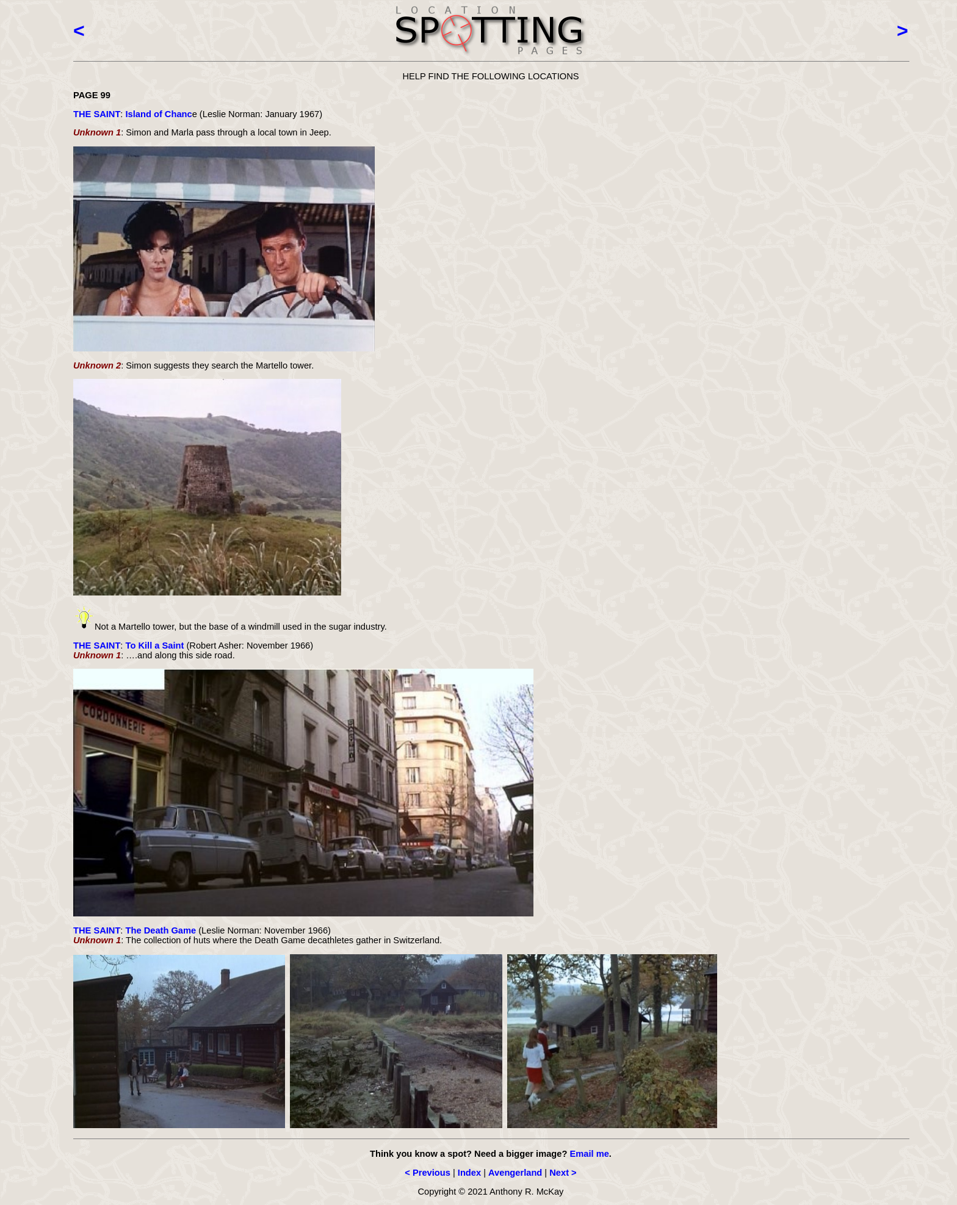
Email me (589, 1154)
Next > (562, 1173)
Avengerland (515, 1173)
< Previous (427, 1173)
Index (469, 1173)
